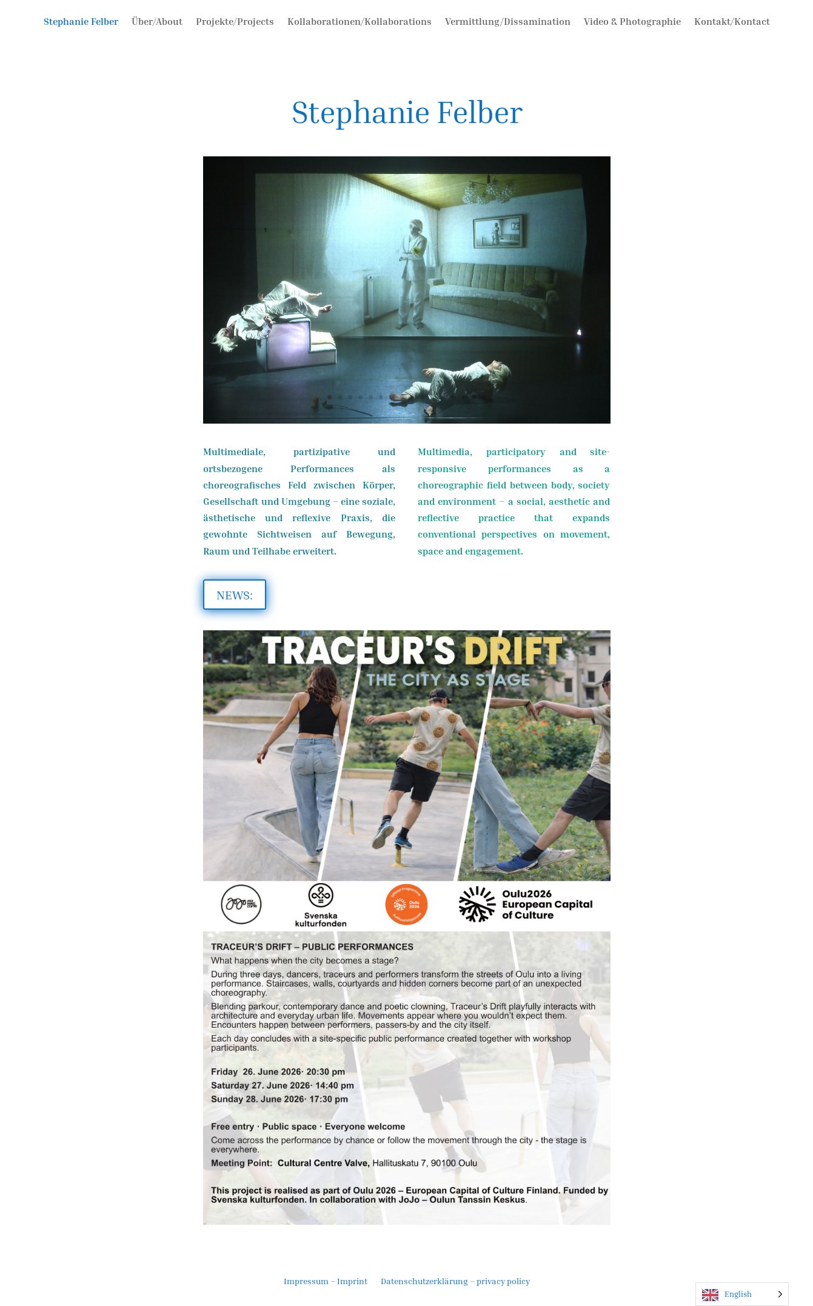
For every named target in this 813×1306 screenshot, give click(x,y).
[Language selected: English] (742, 1294)
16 (484, 397)
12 (443, 397)
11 (432, 397)
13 (453, 397)
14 (463, 397)
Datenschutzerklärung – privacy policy (455, 1281)
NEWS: (234, 594)
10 (422, 397)
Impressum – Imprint (325, 1281)
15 (474, 397)
